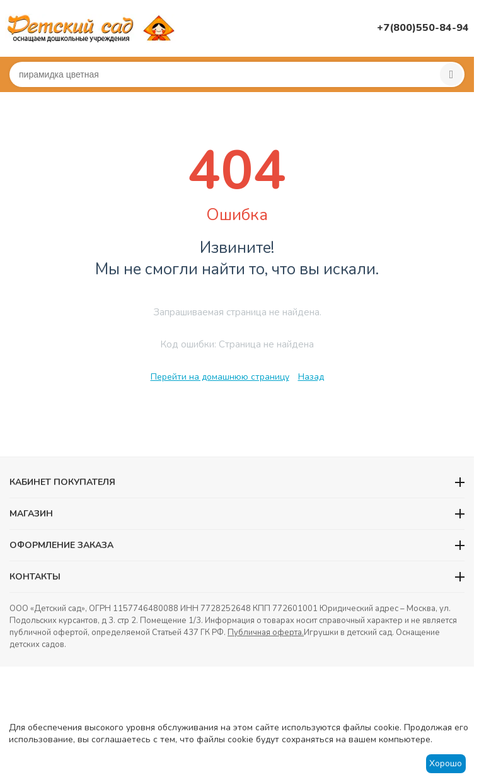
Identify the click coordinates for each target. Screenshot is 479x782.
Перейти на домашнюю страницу (220, 377)
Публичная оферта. (266, 632)
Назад (311, 377)
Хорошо (445, 763)
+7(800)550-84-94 (423, 28)
